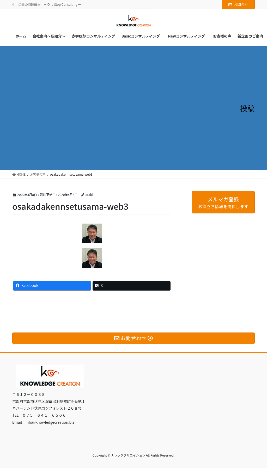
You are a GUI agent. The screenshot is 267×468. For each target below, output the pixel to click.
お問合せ (238, 4)
